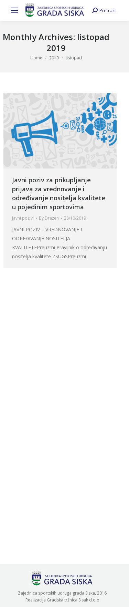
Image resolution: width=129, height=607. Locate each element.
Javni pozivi (23, 218)
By (49, 218)
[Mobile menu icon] (14, 10)
